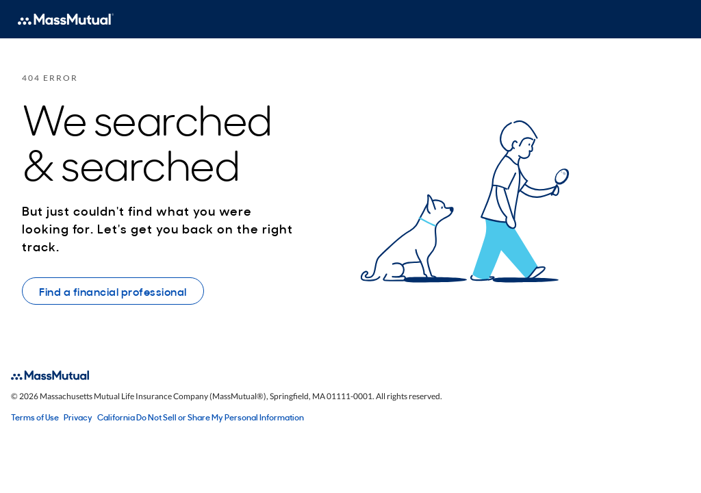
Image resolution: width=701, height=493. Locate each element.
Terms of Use (35, 417)
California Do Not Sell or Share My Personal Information (200, 417)
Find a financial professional (113, 291)
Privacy (78, 417)
